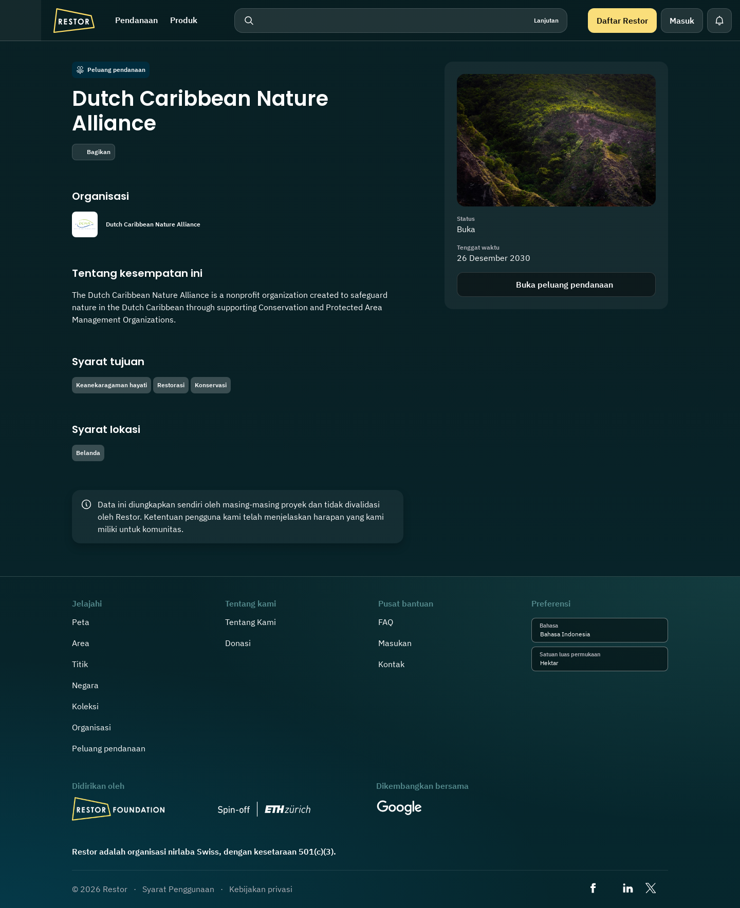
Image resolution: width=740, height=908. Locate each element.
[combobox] (593, 634)
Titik (80, 664)
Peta (80, 622)
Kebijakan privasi (260, 889)
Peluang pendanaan (108, 748)
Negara (85, 685)
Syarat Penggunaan (178, 889)
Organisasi (91, 727)
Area (80, 643)
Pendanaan (136, 20)
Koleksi (85, 706)
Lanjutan (546, 20)
